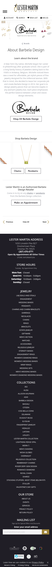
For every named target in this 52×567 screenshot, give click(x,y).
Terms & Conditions (40, 553)
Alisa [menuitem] (26, 378)
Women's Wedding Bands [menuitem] (26, 349)
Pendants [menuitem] (26, 293)
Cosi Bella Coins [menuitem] (26, 398)
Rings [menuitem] (26, 311)
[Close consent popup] (48, 562)
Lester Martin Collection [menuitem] (26, 426)
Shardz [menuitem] (26, 464)
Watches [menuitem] (26, 328)
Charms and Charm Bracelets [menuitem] (26, 297)
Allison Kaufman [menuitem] (26, 381)
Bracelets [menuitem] (26, 314)
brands (27, 43)
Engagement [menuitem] (26, 287)
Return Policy (26, 500)
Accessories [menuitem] (26, 331)
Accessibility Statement (26, 558)
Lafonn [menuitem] (26, 419)
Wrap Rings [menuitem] (26, 352)
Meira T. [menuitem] (26, 433)
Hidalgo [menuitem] (26, 416)
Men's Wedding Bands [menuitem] (26, 359)
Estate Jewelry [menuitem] (26, 318)
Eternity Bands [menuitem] (26, 338)
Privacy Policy (26, 497)
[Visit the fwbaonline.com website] (33, 536)
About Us (26, 486)
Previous (9, 209)
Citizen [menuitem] (26, 395)
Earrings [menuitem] (26, 300)
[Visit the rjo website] (36, 544)
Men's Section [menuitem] (25, 325)
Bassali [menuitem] (26, 392)
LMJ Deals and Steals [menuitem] (26, 283)
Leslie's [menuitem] (26, 423)
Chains (17, 158)
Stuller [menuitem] (26, 471)
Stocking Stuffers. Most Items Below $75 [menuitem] (26, 468)
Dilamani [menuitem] (26, 402)
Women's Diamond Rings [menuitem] (26, 345)
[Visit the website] (41, 536)
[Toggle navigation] (5, 12)
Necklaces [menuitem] (26, 304)
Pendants (33, 158)
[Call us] (26, 242)
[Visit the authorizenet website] (24, 536)
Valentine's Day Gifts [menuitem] (26, 475)
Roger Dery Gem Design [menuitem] (26, 454)
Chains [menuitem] (26, 307)
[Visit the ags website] (14, 536)
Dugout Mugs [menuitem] (25, 405)
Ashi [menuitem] (26, 385)
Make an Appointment (26, 190)
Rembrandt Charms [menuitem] (26, 450)
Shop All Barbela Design (26, 118)
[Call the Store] (26, 239)
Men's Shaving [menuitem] (26, 437)
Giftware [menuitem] (26, 321)
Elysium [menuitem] (26, 409)
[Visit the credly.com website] (29, 544)
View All (26, 209)
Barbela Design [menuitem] (26, 388)
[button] (9, 18)
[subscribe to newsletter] (45, 519)
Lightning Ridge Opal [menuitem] (26, 430)
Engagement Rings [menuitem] (26, 342)
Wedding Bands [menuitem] (26, 290)
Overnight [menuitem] (26, 443)
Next (44, 209)
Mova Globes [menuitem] (26, 440)
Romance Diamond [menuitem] (26, 457)
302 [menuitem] (26, 374)
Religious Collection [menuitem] (26, 447)
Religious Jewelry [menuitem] (26, 335)
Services (26, 493)
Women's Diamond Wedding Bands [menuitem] (26, 363)
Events (26, 490)
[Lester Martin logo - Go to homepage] (26, 8)
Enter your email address (26, 514)
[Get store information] (26, 245)
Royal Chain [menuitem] (26, 461)
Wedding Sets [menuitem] (26, 356)
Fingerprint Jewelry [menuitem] (26, 412)
